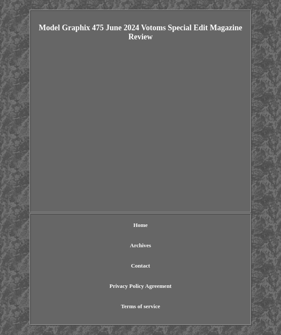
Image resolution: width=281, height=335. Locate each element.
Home (140, 225)
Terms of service (140, 306)
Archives (140, 245)
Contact (140, 265)
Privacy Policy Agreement (140, 286)
